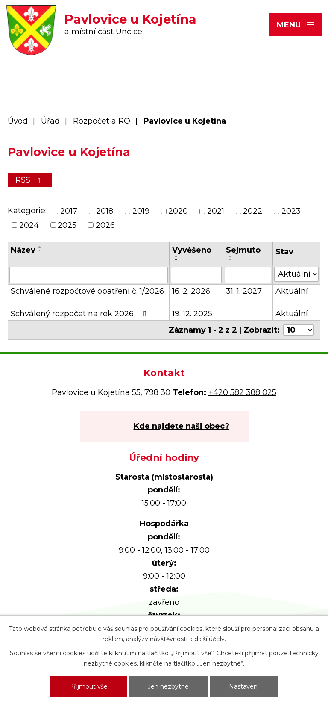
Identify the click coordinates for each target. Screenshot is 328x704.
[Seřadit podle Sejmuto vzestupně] (230, 256)
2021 (215, 211)
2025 (67, 225)
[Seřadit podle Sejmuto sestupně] (230, 260)
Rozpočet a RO (101, 121)
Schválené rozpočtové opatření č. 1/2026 (87, 295)
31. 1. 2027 (244, 291)
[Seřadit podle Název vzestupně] (40, 247)
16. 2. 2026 (191, 291)
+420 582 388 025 (242, 392)
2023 (291, 211)
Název (23, 250)
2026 (105, 225)
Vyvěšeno (191, 250)
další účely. (210, 639)
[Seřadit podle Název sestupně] (40, 250)
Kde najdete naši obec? (181, 426)
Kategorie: (27, 210)
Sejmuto (243, 250)
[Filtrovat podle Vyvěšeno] (196, 275)
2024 (29, 225)
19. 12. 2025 (192, 313)
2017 (68, 211)
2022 (252, 211)
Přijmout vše (88, 686)
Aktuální (291, 291)
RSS (29, 180)
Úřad (50, 121)
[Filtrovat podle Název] (88, 275)
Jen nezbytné (168, 686)
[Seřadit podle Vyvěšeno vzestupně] (177, 256)
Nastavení (244, 686)
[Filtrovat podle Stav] (296, 274)
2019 (140, 211)
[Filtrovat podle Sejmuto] (248, 275)
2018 (104, 211)
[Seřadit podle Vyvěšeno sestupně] (177, 260)
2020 (178, 211)
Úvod (18, 121)
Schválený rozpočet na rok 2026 (80, 313)
